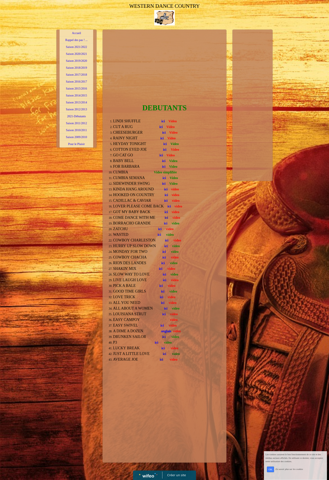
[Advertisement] (164, 63)
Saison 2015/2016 (76, 88)
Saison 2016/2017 (76, 81)
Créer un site (176, 475)
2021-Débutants (76, 116)
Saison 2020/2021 (76, 53)
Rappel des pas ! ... (76, 40)
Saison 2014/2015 (76, 95)
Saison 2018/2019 (76, 67)
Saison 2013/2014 (76, 102)
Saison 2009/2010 (76, 137)
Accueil (76, 33)
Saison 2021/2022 (76, 47)
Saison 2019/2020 (76, 60)
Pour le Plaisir (76, 144)
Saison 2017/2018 (76, 74)
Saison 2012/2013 (76, 109)
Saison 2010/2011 (76, 130)
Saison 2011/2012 (76, 123)
